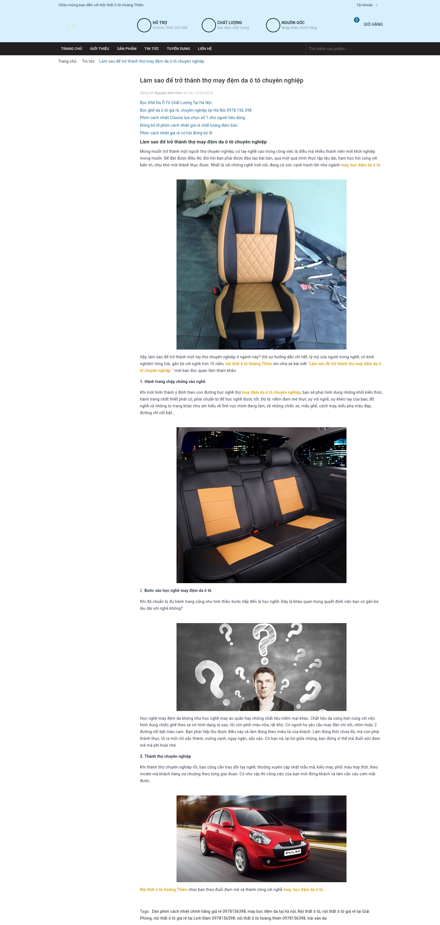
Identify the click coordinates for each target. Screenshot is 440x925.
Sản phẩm (127, 48)
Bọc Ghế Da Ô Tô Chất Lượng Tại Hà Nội (176, 102)
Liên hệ (205, 48)
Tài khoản (364, 5)
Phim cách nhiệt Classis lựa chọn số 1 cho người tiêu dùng (192, 117)
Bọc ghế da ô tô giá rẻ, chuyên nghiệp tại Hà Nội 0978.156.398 (196, 110)
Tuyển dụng (178, 48)
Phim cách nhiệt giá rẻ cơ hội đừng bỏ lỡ (176, 133)
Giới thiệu (99, 48)
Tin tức (151, 48)
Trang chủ (71, 48)
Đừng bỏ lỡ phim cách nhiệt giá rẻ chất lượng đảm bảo (188, 125)
